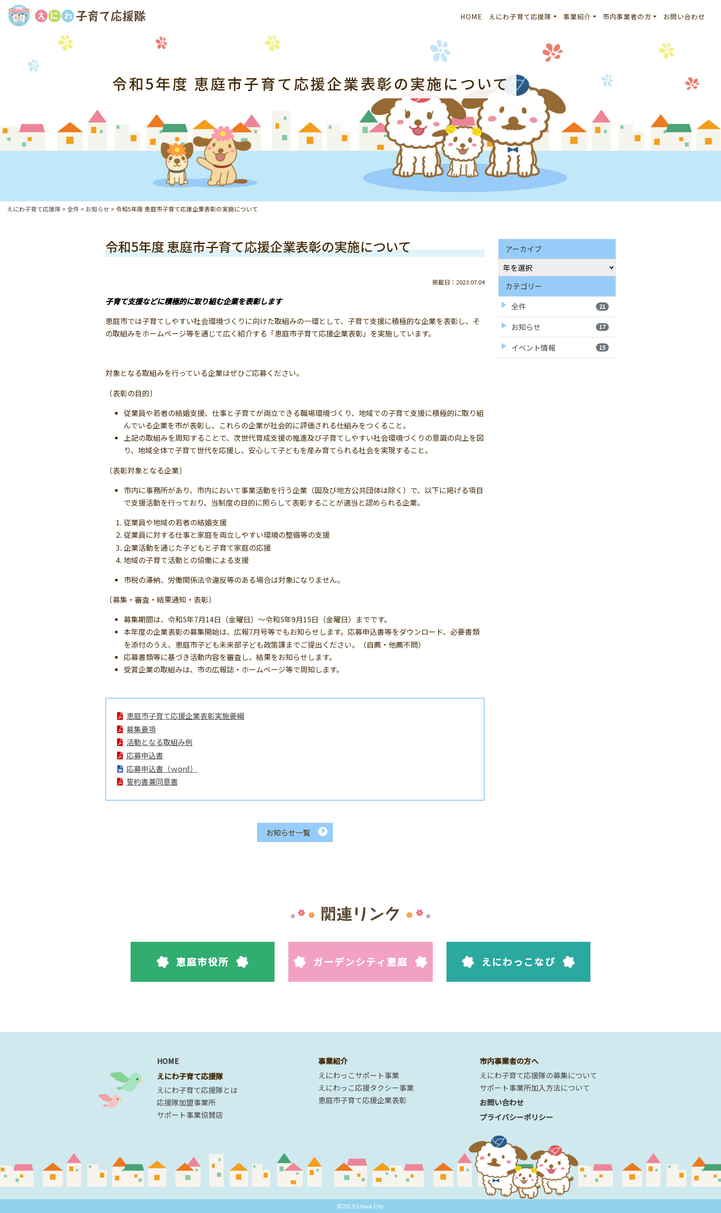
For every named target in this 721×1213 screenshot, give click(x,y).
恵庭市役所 (202, 973)
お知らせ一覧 (288, 843)
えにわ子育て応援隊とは (197, 1089)
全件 (560, 306)
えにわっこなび (518, 973)
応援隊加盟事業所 (186, 1102)
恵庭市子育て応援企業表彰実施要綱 (186, 717)
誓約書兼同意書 (152, 791)
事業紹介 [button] (577, 16)
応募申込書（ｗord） (162, 777)
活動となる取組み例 (160, 747)
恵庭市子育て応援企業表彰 (362, 1099)
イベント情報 (560, 347)
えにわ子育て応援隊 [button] (520, 16)
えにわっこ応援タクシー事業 (366, 1087)
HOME (471, 16)
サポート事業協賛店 (190, 1114)
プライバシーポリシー (516, 1116)
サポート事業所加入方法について (535, 1087)
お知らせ (560, 326)
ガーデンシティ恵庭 (361, 973)
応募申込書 (145, 762)
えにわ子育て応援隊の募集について (538, 1075)
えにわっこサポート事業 (358, 1075)
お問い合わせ (684, 16)
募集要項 (141, 732)
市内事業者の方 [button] (627, 16)
